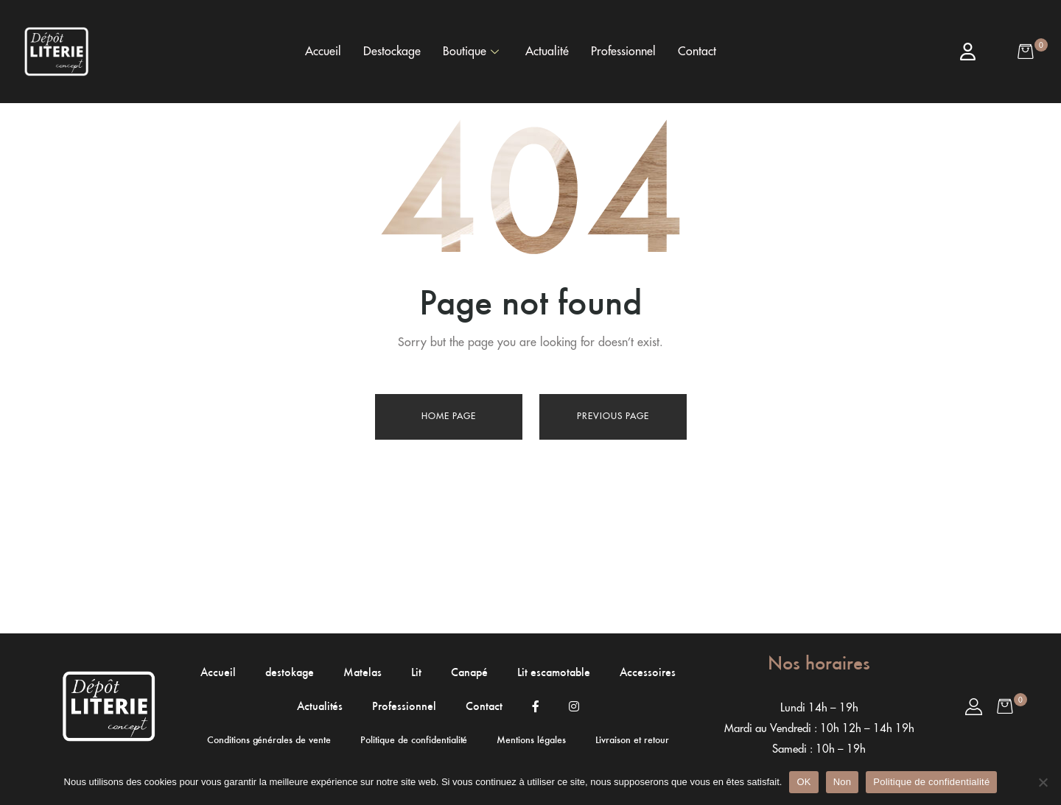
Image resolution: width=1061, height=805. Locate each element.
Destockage (392, 51)
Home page (448, 416)
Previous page (613, 416)
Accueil (323, 51)
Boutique (471, 51)
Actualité (547, 51)
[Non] (1042, 782)
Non (842, 781)
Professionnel (623, 51)
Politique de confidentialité (931, 781)
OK (803, 781)
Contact (697, 51)
